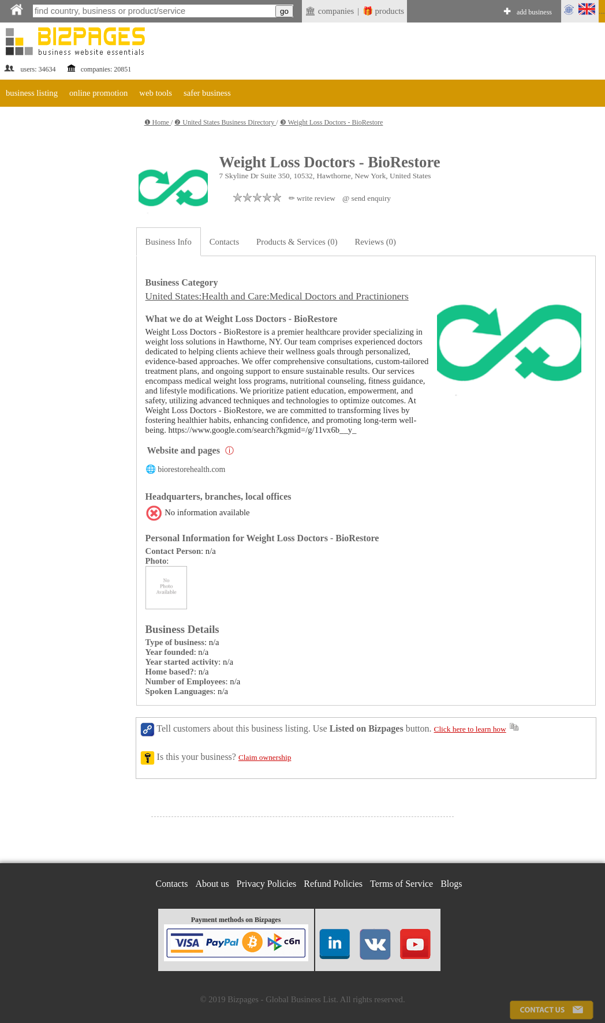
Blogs (451, 884)
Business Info (168, 241)
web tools (155, 93)
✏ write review (312, 198)
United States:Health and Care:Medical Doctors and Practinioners (277, 296)
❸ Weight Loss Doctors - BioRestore (331, 122)
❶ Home (157, 122)
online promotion (98, 93)
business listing (32, 93)
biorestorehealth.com (191, 469)
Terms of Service (401, 884)
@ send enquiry (366, 198)
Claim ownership (264, 757)
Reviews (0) (375, 241)
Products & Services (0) (296, 241)
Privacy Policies (267, 884)
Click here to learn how (470, 729)
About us (212, 884)
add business (534, 12)
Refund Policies (333, 884)
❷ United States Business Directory (225, 122)
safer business (207, 93)
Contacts (224, 241)
